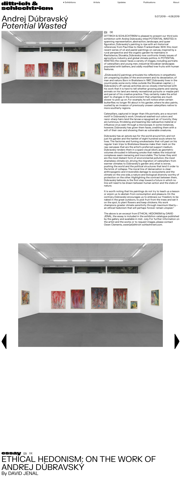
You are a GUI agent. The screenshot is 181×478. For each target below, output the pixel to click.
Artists (96, 2)
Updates (122, 2)
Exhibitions (70, 2)
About (176, 2)
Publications (149, 2)
